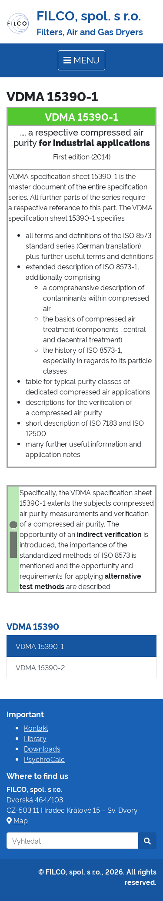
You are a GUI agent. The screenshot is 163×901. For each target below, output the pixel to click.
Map (20, 820)
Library (35, 738)
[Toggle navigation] (81, 60)
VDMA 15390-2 (40, 667)
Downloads (42, 748)
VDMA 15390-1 (40, 646)
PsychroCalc (44, 759)
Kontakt (36, 727)
